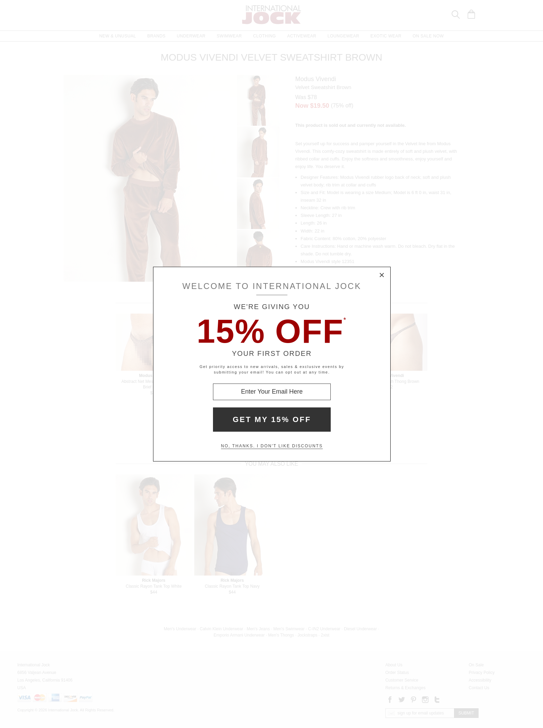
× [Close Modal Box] (382, 275)
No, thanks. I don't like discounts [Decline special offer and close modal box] (272, 446)
